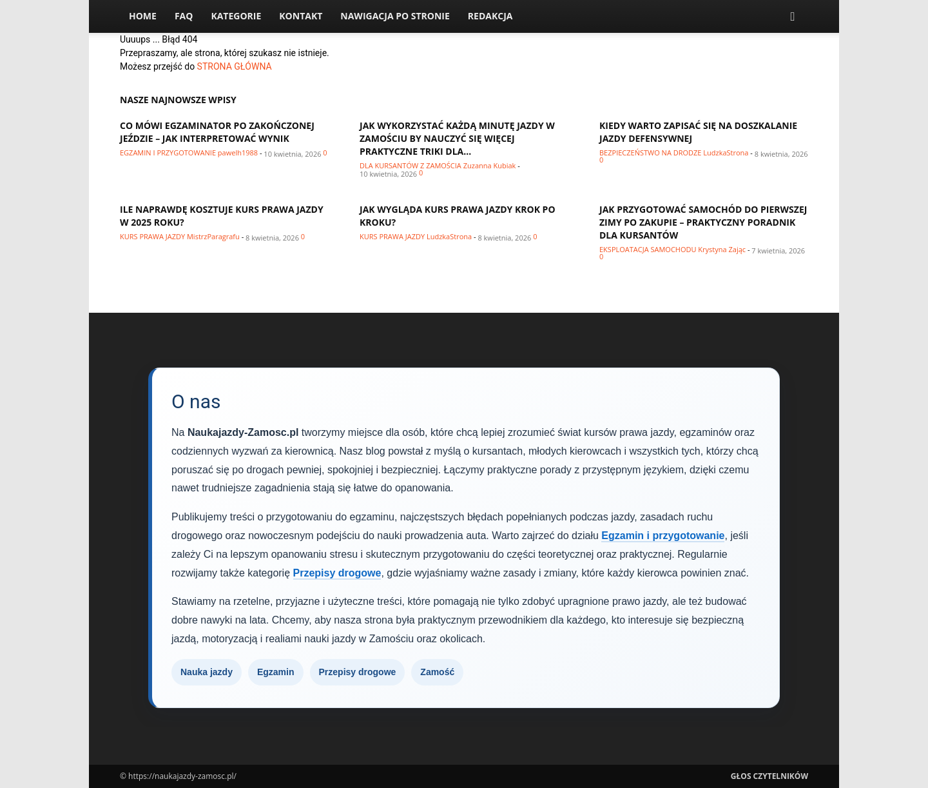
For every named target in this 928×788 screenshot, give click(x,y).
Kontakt (300, 16)
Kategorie (236, 16)
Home (143, 16)
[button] (792, 17)
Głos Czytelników (769, 776)
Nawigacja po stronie (395, 16)
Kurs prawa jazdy (152, 236)
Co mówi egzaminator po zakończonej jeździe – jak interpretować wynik (217, 131)
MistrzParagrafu (213, 236)
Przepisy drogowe (337, 572)
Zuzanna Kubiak (489, 165)
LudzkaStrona (725, 152)
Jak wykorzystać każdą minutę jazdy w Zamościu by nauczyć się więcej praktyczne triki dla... (457, 138)
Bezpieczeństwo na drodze (650, 152)
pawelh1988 (238, 152)
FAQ (184, 16)
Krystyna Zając (722, 249)
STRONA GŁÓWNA (234, 66)
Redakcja (490, 16)
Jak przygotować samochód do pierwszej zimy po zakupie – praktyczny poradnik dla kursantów (703, 222)
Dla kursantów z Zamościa (410, 165)
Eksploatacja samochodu (648, 249)
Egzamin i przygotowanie (168, 152)
